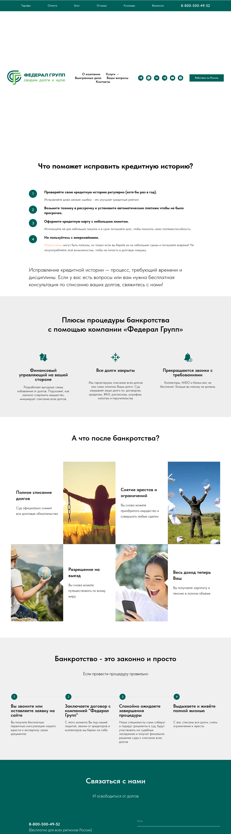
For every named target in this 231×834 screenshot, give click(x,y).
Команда (129, 5)
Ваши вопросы (117, 78)
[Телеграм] (140, 78)
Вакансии (158, 5)
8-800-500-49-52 (195, 5)
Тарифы (26, 5)
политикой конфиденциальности (184, 814)
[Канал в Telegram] (164, 78)
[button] (206, 78)
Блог (77, 5)
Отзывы (102, 5)
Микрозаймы (53, 245)
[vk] (156, 78)
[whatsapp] (148, 78)
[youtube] (172, 78)
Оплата (52, 5)
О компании (91, 74)
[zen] (180, 78)
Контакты (103, 82)
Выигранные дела (88, 78)
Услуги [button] (111, 74)
